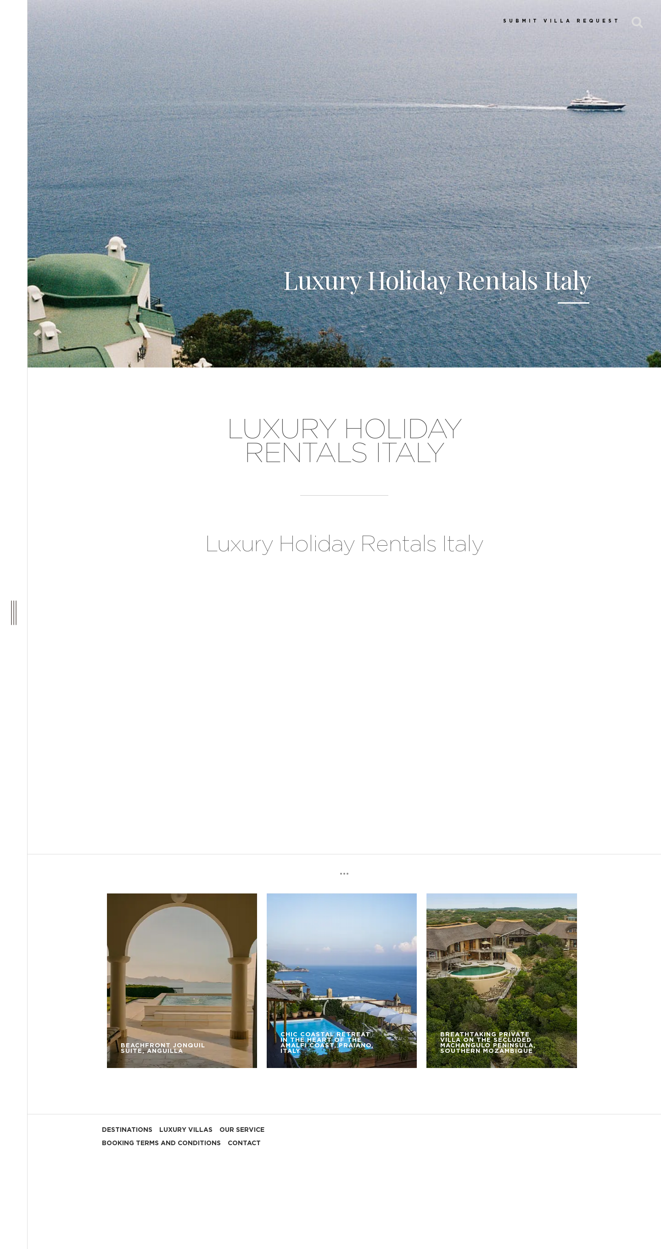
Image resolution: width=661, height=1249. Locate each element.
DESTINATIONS (127, 1130)
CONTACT (244, 1143)
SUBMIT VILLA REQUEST (562, 21)
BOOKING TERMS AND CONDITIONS (161, 1143)
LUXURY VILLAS (186, 1130)
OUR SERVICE (241, 1130)
